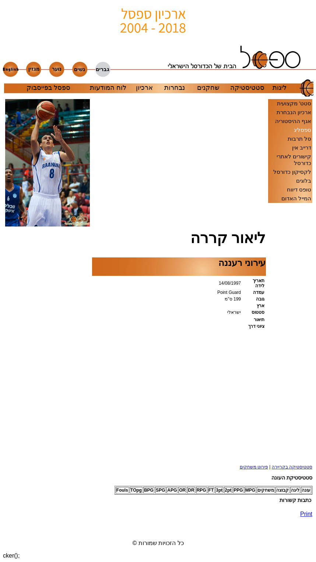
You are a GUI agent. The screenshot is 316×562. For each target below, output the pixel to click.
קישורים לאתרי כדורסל (294, 159)
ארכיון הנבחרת (294, 112)
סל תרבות (299, 139)
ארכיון (144, 87)
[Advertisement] (27, 350)
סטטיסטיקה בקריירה (292, 467)
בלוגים (303, 181)
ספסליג (302, 130)
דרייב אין (301, 147)
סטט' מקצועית (294, 103)
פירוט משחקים (254, 467)
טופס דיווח (299, 189)
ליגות (280, 87)
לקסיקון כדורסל (292, 172)
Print (306, 514)
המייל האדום (296, 198)
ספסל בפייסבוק (48, 87)
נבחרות (174, 87)
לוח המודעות (108, 87)
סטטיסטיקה (247, 87)
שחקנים (208, 87)
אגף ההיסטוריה (293, 121)
